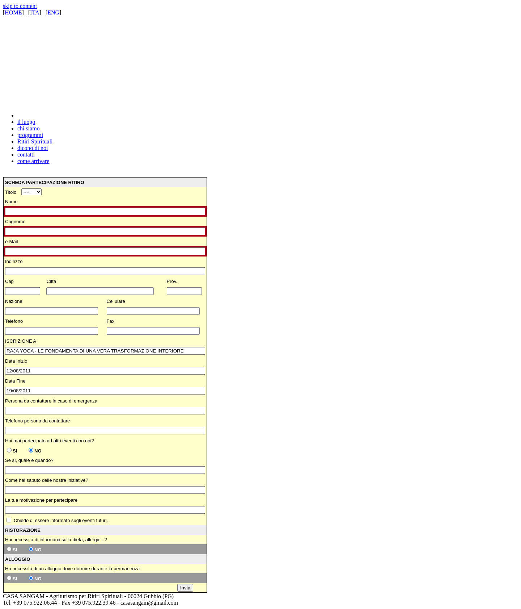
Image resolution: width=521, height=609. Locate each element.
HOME (13, 12)
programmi (30, 135)
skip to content (20, 6)
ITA (34, 12)
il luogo (26, 122)
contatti (26, 154)
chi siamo (28, 128)
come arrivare (33, 161)
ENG (53, 12)
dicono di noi (32, 148)
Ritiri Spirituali (34, 141)
